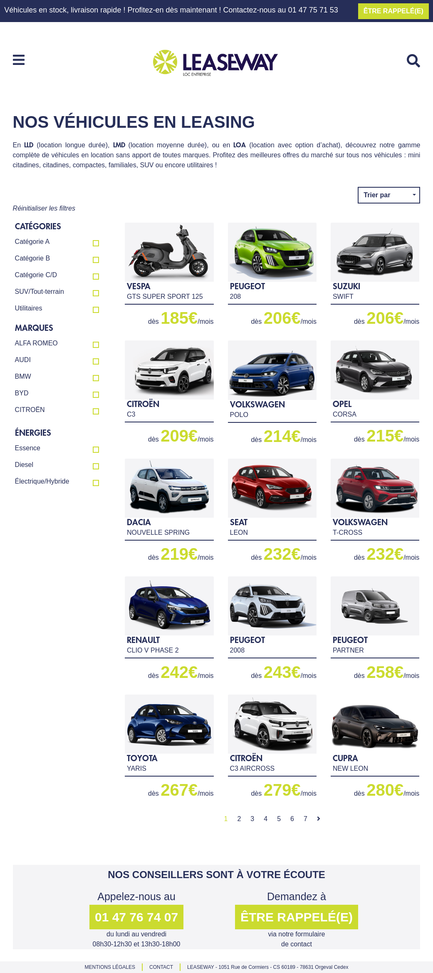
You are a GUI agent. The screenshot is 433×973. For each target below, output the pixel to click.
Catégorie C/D (57, 275)
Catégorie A (57, 242)
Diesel (57, 465)
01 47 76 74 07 (136, 917)
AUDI (57, 360)
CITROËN (57, 410)
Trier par (378, 195)
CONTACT (161, 967)
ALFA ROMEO (57, 344)
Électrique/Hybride (57, 482)
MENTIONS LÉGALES (110, 967)
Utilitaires (57, 309)
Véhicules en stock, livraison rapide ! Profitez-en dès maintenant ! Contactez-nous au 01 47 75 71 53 (171, 10)
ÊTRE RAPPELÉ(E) (393, 11)
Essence (57, 448)
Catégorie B (57, 259)
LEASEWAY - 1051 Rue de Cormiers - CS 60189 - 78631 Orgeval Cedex (267, 967)
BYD (57, 394)
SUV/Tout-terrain (57, 292)
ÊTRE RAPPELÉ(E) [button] (296, 917)
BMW (57, 377)
